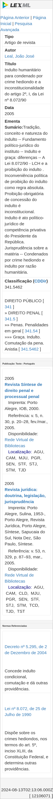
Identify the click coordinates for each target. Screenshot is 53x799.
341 (8, 306)
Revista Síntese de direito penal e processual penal (23, 390)
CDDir (40, 281)
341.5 (10, 319)
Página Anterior (14, 17)
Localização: (20, 451)
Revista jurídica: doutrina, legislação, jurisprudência (25, 495)
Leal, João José (19, 56)
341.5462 (30, 349)
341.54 (31, 331)
